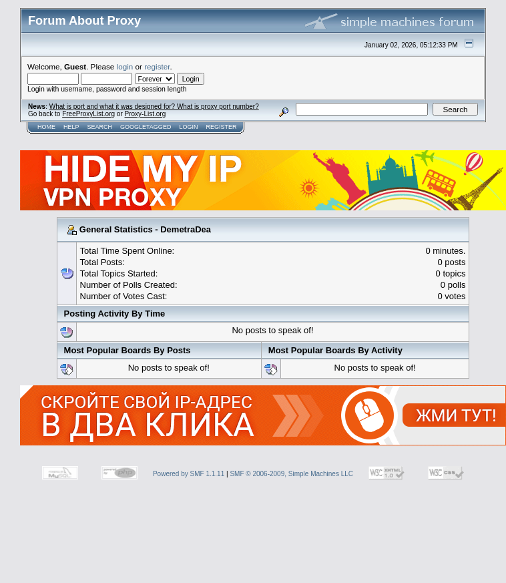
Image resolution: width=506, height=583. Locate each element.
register (157, 66)
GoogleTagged (145, 127)
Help (71, 127)
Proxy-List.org (145, 114)
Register (221, 127)
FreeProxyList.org (88, 114)
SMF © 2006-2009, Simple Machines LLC (291, 473)
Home (46, 127)
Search (100, 127)
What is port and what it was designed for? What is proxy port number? (154, 106)
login (125, 66)
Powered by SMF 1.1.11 (188, 473)
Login (188, 127)
